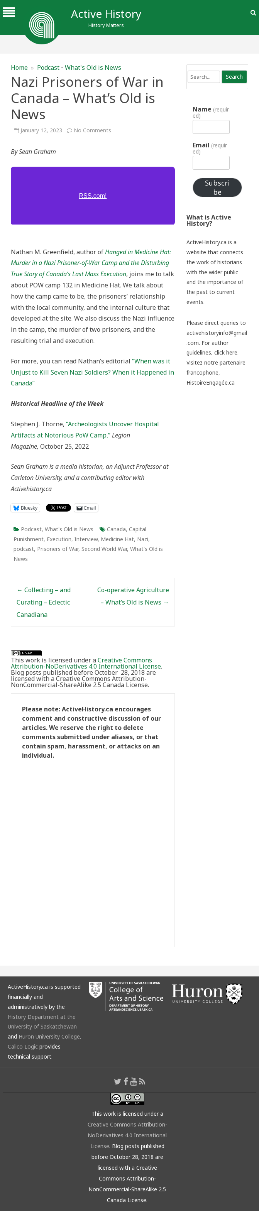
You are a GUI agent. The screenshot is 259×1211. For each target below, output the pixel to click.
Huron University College (49, 1036)
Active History (106, 13)
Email (210, 148)
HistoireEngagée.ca (210, 382)
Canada (116, 529)
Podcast (48, 67)
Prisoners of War (57, 548)
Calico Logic (23, 1046)
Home (19, 67)
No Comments (92, 130)
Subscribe (217, 187)
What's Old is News (93, 67)
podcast (24, 548)
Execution (59, 539)
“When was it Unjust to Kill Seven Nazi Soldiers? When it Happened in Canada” (92, 372)
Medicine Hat (117, 539)
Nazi (142, 539)
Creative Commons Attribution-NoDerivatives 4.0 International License (86, 663)
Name (211, 112)
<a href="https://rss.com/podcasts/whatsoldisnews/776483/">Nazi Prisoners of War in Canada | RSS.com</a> (93, 196)
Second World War (104, 548)
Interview (86, 539)
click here (225, 352)
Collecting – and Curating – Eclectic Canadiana (44, 602)
